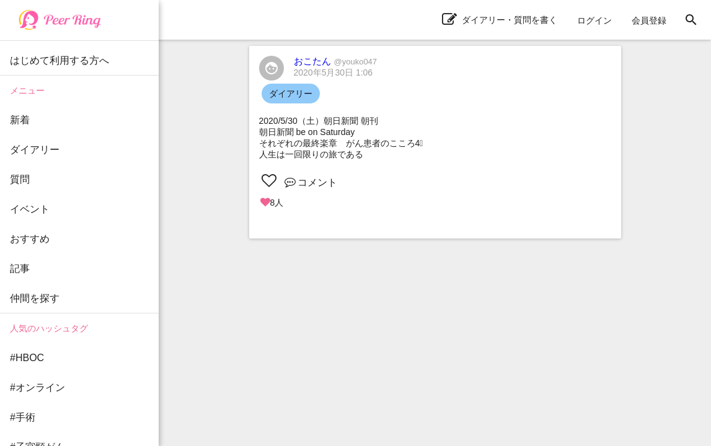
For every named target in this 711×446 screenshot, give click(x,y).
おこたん (336, 61)
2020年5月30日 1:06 (333, 72)
